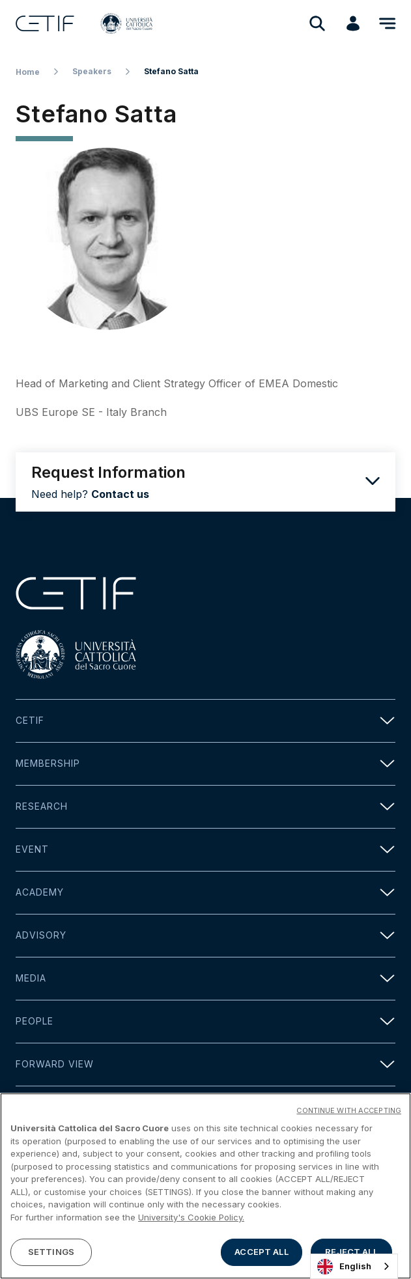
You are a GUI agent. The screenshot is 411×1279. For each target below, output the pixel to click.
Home (28, 72)
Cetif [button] (205, 721)
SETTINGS (51, 1254)
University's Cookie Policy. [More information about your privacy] (191, 1219)
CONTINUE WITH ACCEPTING (348, 1113)
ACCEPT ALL (261, 1254)
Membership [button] (205, 764)
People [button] (205, 1021)
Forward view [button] (205, 1064)
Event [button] (205, 850)
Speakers (91, 71)
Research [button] (205, 807)
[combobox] (354, 1266)
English (344, 1266)
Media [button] (205, 978)
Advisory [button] (205, 936)
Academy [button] (205, 893)
